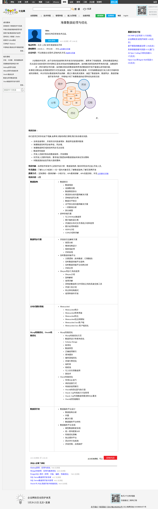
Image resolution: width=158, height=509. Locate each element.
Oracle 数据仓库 (8, 74)
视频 (40, 2)
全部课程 (33, 16)
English (125, 16)
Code (47, 2)
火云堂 (91, 2)
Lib (33, 2)
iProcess (56, 2)
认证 (71, 2)
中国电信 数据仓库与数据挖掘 (13, 47)
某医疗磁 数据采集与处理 (12, 33)
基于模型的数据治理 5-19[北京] (141, 46)
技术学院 (47, 16)
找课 (89, 9)
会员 (155, 2)
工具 (85, 2)
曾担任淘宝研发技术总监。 (56, 34)
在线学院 (86, 16)
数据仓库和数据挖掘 (10, 78)
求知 (12, 2)
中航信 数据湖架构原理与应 (12, 29)
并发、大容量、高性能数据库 (13, 60)
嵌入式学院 (72, 16)
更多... (22, 51)
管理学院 (59, 16)
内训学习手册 (70, 53)
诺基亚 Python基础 (9, 40)
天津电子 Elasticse (9, 44)
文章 (19, 2)
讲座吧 (99, 2)
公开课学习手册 (65, 49)
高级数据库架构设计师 (11, 64)
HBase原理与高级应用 (10, 71)
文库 (26, 2)
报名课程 (51, 41)
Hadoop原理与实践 (9, 67)
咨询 (78, 2)
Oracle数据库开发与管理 (11, 81)
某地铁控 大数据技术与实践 (12, 26)
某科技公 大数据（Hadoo (11, 37)
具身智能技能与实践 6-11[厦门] (141, 49)
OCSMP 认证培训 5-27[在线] (140, 36)
